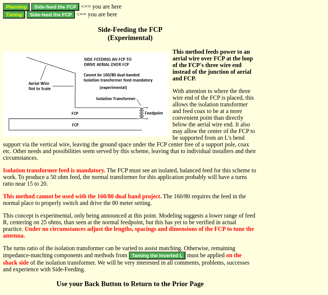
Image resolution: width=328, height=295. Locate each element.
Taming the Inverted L (157, 255)
